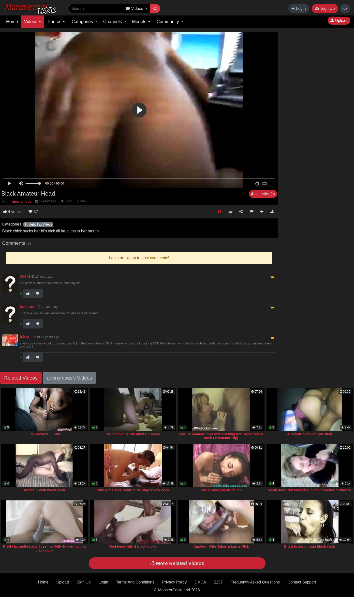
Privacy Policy (174, 582)
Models (141, 21)
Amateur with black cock (44, 490)
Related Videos (20, 378)
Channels (114, 21)
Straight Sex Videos (38, 224)
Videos (33, 21)
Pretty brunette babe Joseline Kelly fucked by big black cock (44, 548)
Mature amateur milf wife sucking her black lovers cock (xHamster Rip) (221, 436)
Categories (84, 21)
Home (12, 21)
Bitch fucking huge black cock (309, 546)
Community (170, 21)
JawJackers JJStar (44, 434)
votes (12, 212)
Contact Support (302, 582)
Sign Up (325, 8)
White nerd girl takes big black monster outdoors (309, 490)
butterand (28, 306)
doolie (25, 276)
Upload (339, 20)
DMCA (200, 582)
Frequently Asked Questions (255, 582)
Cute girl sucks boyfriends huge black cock (132, 490)
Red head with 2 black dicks (132, 546)
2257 (218, 582)
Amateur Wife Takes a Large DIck (221, 546)
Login (299, 8)
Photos (57, 21)
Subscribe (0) (263, 194)
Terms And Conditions (135, 582)
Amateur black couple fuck (309, 434)
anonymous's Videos (69, 378)
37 (33, 212)
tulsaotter (28, 337)
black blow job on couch (221, 490)
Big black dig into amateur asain (133, 434)
